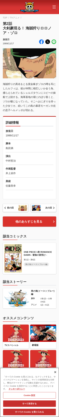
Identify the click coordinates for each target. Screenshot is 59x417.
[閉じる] (55, 373)
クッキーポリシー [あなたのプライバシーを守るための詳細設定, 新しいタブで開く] (17, 390)
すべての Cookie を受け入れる (29, 413)
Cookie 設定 (29, 397)
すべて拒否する (29, 405)
